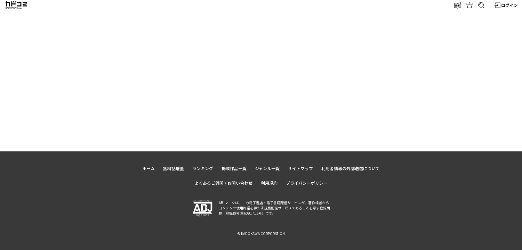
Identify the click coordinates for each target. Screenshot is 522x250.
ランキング (202, 168)
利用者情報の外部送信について (350, 168)
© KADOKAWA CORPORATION (261, 233)
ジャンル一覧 (267, 168)
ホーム (148, 168)
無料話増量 (173, 168)
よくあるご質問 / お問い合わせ (223, 183)
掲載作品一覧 (234, 168)
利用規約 (269, 183)
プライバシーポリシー (307, 183)
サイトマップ (300, 168)
